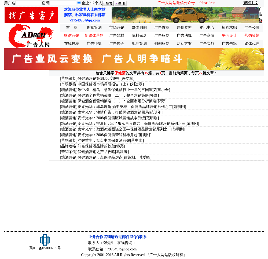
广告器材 (116, 36)
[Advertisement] (26, 150)
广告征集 (94, 44)
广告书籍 (229, 44)
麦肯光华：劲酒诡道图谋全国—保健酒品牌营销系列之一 (124, 129)
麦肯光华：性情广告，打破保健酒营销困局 (113, 112)
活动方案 (184, 44)
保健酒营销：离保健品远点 (100, 157)
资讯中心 (206, 27)
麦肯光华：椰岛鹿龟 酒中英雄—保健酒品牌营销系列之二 (125, 107)
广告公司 (251, 27)
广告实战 (206, 44)
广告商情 (206, 36)
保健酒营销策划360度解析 (99, 78)
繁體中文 (250, 3)
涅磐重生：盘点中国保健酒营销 (104, 140)
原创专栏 (184, 27)
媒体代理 (251, 44)
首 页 (71, 27)
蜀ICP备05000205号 (45, 248)
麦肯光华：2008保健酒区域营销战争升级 (111, 118)
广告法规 (184, 36)
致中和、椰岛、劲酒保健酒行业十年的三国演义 (117, 90)
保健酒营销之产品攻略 (96, 152)
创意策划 (94, 27)
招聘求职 (229, 27)
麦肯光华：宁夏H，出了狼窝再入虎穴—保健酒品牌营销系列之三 (131, 124)
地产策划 (139, 44)
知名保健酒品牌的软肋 (96, 146)
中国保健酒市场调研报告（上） (104, 84)
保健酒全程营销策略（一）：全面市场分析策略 (117, 101)
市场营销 (116, 27)
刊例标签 (161, 44)
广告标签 (161, 36)
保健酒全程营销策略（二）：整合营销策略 (113, 95)
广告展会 (116, 44)
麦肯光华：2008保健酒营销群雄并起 (108, 135)
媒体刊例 (139, 27)
